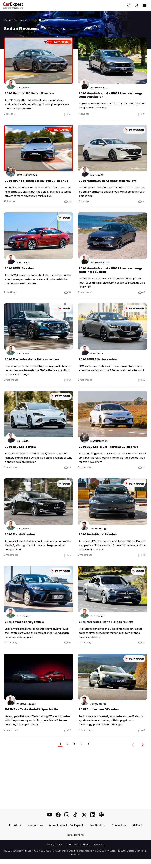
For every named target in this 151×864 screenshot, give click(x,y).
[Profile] (137, 5)
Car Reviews (21, 20)
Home (7, 20)
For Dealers (98, 825)
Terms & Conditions (77, 844)
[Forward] (143, 745)
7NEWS (137, 825)
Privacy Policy (54, 844)
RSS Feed (99, 844)
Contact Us (119, 825)
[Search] (129, 5)
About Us (15, 825)
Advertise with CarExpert (66, 825)
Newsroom (35, 825)
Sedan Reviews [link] (40, 20)
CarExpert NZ (75, 834)
